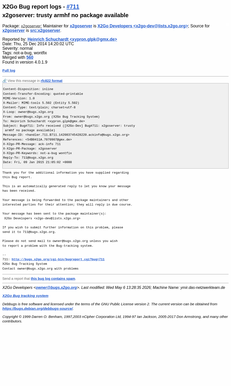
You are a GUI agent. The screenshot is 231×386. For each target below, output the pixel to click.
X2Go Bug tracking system (25, 296)
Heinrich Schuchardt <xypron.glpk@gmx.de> (72, 39)
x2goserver (31, 26)
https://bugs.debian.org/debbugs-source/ (37, 308)
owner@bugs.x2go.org (56, 288)
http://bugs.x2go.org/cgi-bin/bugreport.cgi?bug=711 (58, 259)
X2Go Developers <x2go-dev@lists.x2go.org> (143, 26)
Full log (8, 70)
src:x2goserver (45, 30)
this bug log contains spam (53, 279)
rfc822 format (51, 81)
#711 (72, 6)
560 (29, 57)
